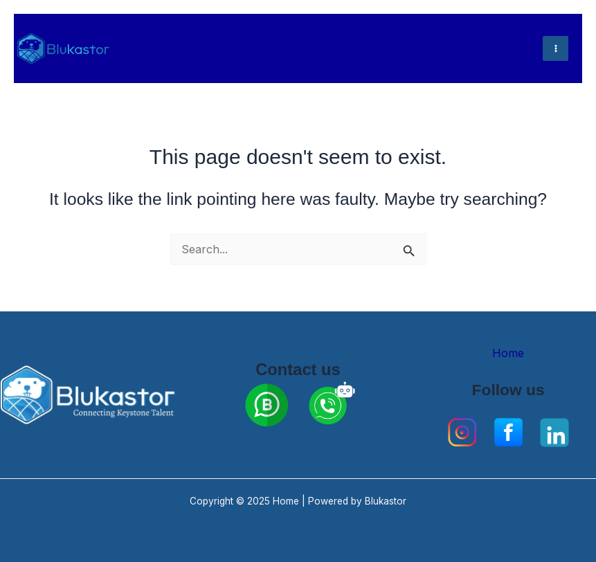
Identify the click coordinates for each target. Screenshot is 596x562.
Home (508, 353)
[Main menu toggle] (555, 49)
